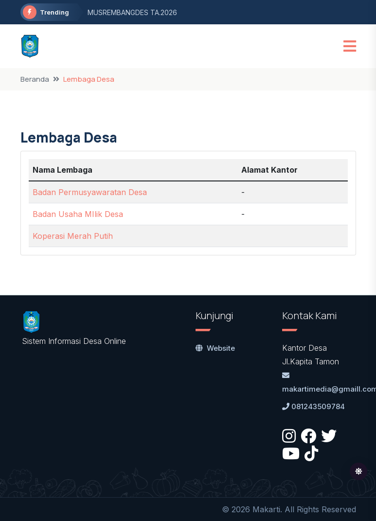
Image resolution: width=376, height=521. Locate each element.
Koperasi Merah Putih (73, 236)
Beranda (34, 79)
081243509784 (313, 406)
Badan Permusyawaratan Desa (90, 192)
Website (215, 348)
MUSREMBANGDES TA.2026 (132, 12)
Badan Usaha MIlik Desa (78, 214)
